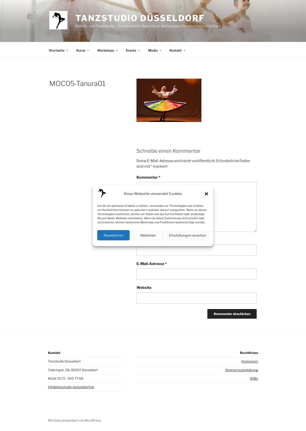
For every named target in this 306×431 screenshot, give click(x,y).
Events (133, 50)
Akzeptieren (113, 235)
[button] (206, 193)
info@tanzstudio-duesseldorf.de (71, 387)
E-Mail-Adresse (151, 264)
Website (143, 287)
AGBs (254, 378)
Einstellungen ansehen (187, 235)
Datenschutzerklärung (241, 370)
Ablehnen (148, 235)
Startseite (59, 50)
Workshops (107, 50)
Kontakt (178, 50)
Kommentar (148, 177)
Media (155, 50)
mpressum (250, 361)
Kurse (83, 50)
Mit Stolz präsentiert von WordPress (74, 420)
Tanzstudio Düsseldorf (140, 18)
